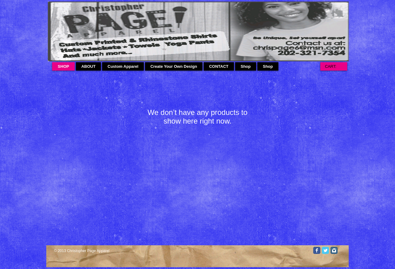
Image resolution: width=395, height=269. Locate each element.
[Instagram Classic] (334, 250)
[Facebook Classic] (316, 250)
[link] (333, 66)
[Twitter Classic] (325, 250)
